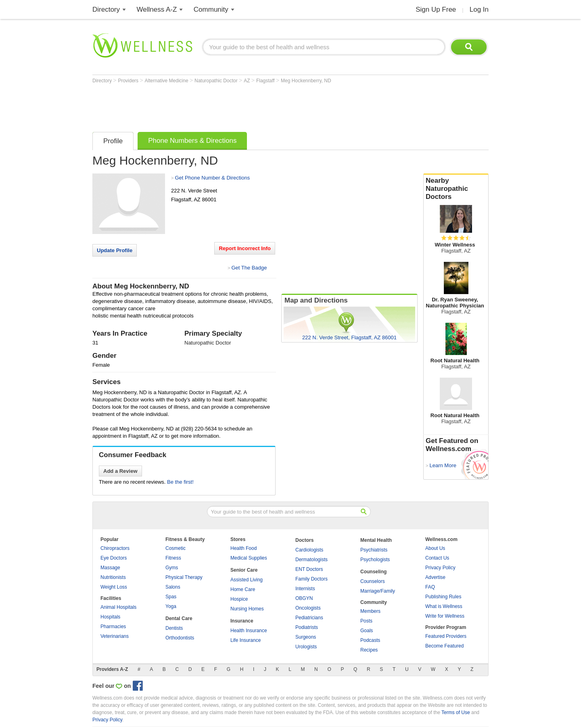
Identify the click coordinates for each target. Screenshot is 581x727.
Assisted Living (246, 580)
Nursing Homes (247, 609)
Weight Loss (113, 587)
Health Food (243, 548)
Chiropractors (115, 548)
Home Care (242, 589)
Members (370, 611)
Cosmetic (175, 548)
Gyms (171, 567)
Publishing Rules (443, 597)
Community (211, 9)
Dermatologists (311, 559)
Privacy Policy (440, 567)
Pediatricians (309, 617)
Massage (110, 567)
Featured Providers (445, 636)
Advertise (435, 577)
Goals (366, 630)
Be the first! (180, 482)
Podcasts (370, 640)
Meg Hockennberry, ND (306, 81)
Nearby (456, 189)
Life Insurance (245, 640)
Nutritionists (113, 577)
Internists (305, 588)
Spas (170, 597)
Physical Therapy (184, 577)
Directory (106, 9)
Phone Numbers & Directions (192, 140)
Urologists (306, 647)
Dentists (174, 628)
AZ (247, 81)
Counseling (373, 571)
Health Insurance (248, 630)
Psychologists (375, 559)
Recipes (369, 650)
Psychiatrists (373, 550)
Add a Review (120, 471)
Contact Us (437, 558)
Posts (366, 621)
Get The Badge (249, 268)
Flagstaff (266, 81)
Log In (479, 9)
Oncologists (308, 608)
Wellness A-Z (157, 9)
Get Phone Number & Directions (212, 178)
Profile (113, 141)
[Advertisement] (239, 106)
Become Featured (444, 646)
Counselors (372, 581)
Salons (172, 587)
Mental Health (376, 540)
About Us (435, 548)
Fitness (173, 558)
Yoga (170, 606)
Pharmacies (113, 626)
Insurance (241, 621)
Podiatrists (306, 627)
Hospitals (110, 617)
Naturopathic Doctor (216, 81)
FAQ (430, 587)
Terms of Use (455, 712)
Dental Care (178, 618)
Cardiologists (309, 550)
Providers (129, 81)
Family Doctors (311, 579)
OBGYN (304, 598)
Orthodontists (179, 638)
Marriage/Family (377, 591)
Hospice (239, 599)
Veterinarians (114, 636)
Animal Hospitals (118, 607)
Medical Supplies (248, 558)
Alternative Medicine (167, 81)
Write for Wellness (444, 616)
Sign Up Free (436, 9)
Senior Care (243, 570)
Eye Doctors (113, 558)
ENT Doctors (309, 569)
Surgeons (305, 637)
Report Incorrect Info (245, 248)
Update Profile (114, 250)
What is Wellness (443, 606)
